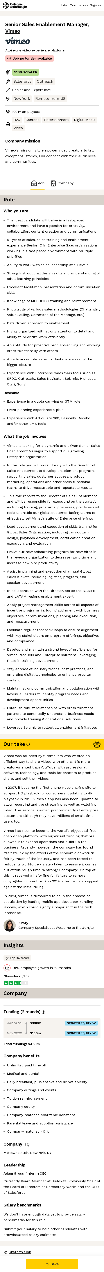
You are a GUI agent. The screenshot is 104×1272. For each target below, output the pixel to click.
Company (62, 183)
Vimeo (12, 31)
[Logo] (15, 5)
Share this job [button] (17, 1252)
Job (37, 183)
